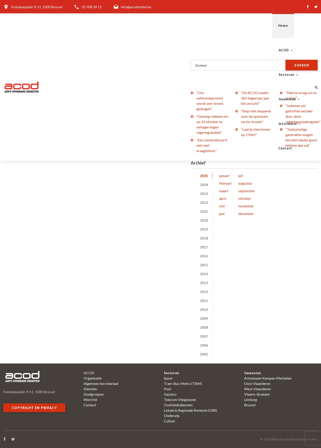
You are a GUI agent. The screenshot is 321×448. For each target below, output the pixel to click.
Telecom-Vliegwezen (180, 399)
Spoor (168, 378)
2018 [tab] (204, 238)
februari (225, 183)
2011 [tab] (204, 300)
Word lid (90, 399)
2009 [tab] (204, 318)
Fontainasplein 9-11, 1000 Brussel (36, 7)
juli (240, 175)
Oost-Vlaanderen (257, 383)
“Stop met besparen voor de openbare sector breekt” (256, 116)
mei (222, 206)
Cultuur (169, 421)
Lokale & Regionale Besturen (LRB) (190, 410)
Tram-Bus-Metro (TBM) (183, 383)
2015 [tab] (204, 265)
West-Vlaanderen (257, 389)
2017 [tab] (204, 247)
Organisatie (93, 378)
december (246, 213)
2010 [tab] (204, 309)
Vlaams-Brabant (257, 394)
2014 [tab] (204, 274)
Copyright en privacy (34, 408)
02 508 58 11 (92, 7)
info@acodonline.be (136, 7)
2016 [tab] (204, 256)
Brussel (249, 405)
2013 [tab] (204, 283)
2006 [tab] (204, 345)
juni (221, 213)
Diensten (90, 389)
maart (223, 191)
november (246, 206)
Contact (295, 25)
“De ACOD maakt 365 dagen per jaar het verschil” (255, 98)
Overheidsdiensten (178, 405)
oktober (244, 198)
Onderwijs (172, 415)
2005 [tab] (204, 354)
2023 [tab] (204, 193)
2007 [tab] (204, 336)
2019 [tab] (204, 229)
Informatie (262, 25)
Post (167, 389)
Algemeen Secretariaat (101, 383)
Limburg (250, 399)
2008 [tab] (204, 327)
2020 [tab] (204, 220)
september (246, 191)
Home (140, 25)
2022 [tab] (204, 202)
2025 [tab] (204, 175)
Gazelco (170, 394)
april (222, 198)
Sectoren (193, 25)
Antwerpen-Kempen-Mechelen (268, 378)
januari (224, 175)
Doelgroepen (94, 394)
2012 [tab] (204, 291)
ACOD (163, 25)
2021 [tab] (204, 211)
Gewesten (227, 25)
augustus (245, 183)
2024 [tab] (204, 184)
